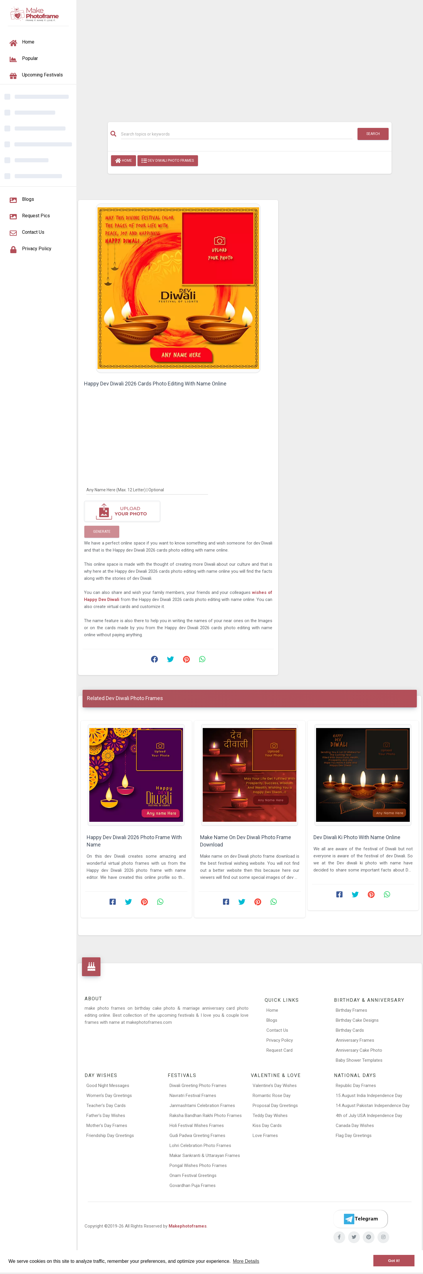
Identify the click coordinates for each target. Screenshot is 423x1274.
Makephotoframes (188, 1226)
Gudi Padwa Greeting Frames (197, 1135)
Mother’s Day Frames (106, 1125)
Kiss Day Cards (267, 1125)
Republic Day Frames (356, 1085)
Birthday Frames (351, 1010)
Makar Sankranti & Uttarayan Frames (204, 1155)
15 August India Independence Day (369, 1095)
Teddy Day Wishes (270, 1115)
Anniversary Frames (355, 1040)
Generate (101, 532)
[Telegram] (360, 1219)
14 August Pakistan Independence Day (372, 1105)
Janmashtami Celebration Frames (202, 1105)
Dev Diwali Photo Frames (168, 160)
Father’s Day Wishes (105, 1115)
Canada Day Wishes (355, 1125)
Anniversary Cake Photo (359, 1050)
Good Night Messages (107, 1085)
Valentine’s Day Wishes (275, 1085)
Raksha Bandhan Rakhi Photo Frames (205, 1115)
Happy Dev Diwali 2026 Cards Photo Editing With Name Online (155, 383)
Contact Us (277, 1030)
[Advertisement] (249, 58)
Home (123, 160)
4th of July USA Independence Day (369, 1115)
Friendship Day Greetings (110, 1135)
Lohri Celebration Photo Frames (200, 1145)
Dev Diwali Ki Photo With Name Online (356, 837)
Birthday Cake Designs (357, 1020)
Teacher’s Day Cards (106, 1105)
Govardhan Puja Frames (192, 1185)
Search (373, 134)
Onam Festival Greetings (192, 1175)
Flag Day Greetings (354, 1135)
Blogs (271, 1020)
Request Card (279, 1050)
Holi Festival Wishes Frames (196, 1125)
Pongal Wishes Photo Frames (198, 1165)
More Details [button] (246, 1261)
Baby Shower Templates (359, 1060)
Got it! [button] (394, 1260)
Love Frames (265, 1135)
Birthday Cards (350, 1030)
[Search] (236, 134)
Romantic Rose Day (272, 1095)
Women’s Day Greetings (109, 1095)
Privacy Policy (279, 1040)
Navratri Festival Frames (192, 1095)
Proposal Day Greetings (275, 1105)
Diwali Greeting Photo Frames (197, 1085)
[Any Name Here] (147, 489)
